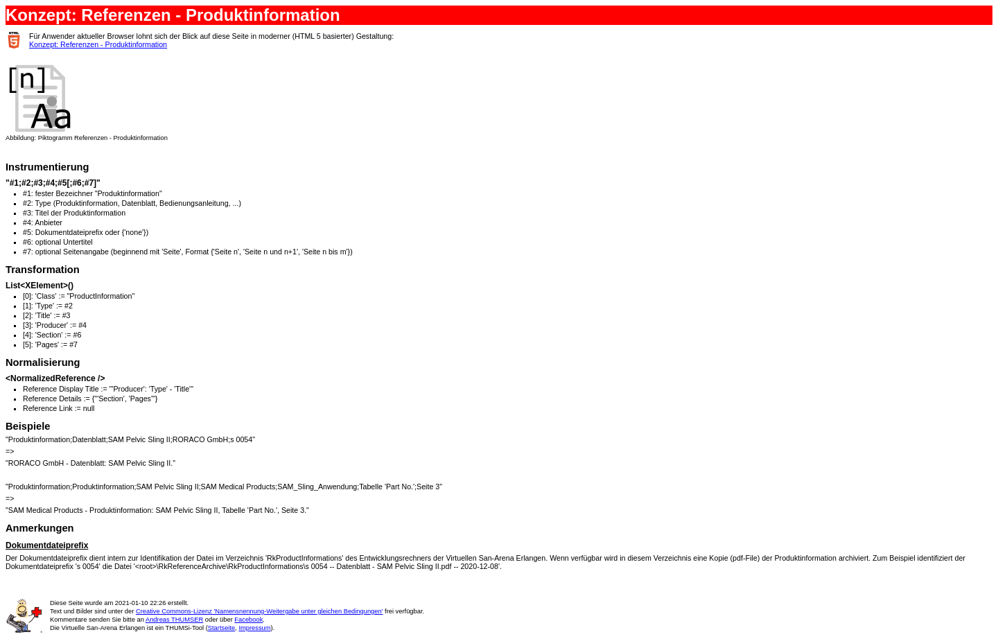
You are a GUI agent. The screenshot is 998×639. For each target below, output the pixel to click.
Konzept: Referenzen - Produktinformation (98, 44)
